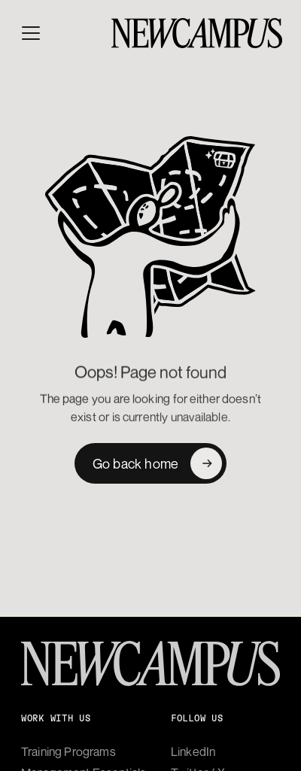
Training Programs (68, 751)
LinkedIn (193, 751)
